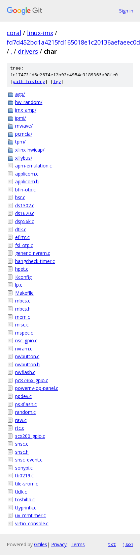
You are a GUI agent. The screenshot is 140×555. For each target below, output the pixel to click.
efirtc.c (22, 237)
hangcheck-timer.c (35, 261)
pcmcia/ (23, 134)
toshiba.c (25, 499)
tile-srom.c (26, 483)
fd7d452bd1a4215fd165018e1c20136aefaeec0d (73, 42)
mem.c (22, 317)
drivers (28, 51)
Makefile (24, 293)
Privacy (59, 544)
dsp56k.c (24, 221)
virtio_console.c (31, 523)
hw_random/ (28, 102)
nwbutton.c (27, 356)
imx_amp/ (25, 110)
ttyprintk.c (25, 507)
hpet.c (21, 269)
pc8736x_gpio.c (31, 380)
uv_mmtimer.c (30, 515)
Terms (78, 544)
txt (112, 544)
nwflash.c (25, 372)
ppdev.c (23, 396)
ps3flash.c (26, 404)
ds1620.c (24, 213)
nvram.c (23, 348)
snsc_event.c (28, 459)
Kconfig (23, 277)
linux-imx (40, 33)
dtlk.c (20, 229)
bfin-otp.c (25, 189)
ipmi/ (20, 118)
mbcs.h (23, 309)
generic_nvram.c (32, 253)
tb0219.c (24, 475)
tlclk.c (21, 491)
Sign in (126, 10)
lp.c (18, 285)
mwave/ (24, 126)
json (128, 544)
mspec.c (24, 332)
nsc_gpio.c (26, 340)
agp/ (20, 94)
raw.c (21, 420)
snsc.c (21, 444)
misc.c (22, 324)
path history (29, 81)
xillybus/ (23, 158)
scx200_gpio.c (30, 436)
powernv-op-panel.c (36, 388)
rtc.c (19, 428)
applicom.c (26, 173)
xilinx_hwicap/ (29, 150)
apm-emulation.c (33, 165)
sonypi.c (24, 468)
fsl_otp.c (24, 245)
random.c (25, 412)
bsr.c (20, 197)
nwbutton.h (27, 364)
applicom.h (27, 181)
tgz (57, 81)
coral (14, 33)
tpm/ (20, 141)
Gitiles (40, 544)
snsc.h (22, 452)
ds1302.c (24, 205)
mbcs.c (22, 300)
